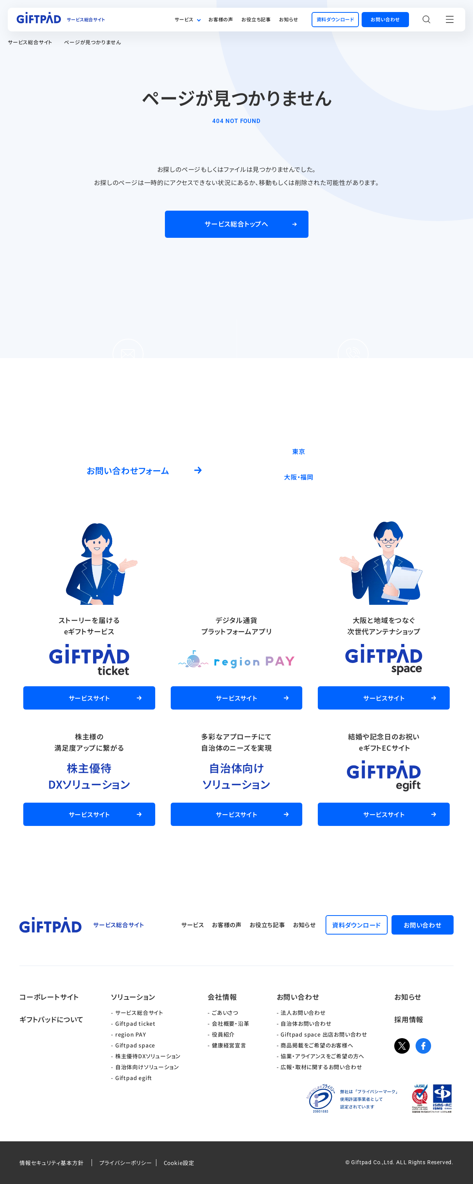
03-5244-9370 (374, 451)
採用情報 (408, 1019)
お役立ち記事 (256, 19)
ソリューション (133, 997)
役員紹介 (223, 1034)
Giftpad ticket (135, 1023)
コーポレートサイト (49, 997)
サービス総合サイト (30, 42)
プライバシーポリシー (125, 1162)
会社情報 (222, 997)
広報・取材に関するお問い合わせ (321, 1067)
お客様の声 (220, 19)
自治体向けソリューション (147, 1067)
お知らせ (288, 19)
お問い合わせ (298, 997)
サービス (184, 19)
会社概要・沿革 (230, 1023)
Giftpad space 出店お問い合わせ (324, 1034)
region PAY (130, 1034)
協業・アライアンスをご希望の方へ (322, 1056)
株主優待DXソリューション (147, 1056)
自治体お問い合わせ (306, 1023)
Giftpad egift (133, 1078)
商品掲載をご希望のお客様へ (317, 1045)
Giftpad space (135, 1045)
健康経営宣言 (229, 1045)
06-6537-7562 (374, 476)
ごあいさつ (225, 1012)
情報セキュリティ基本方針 (51, 1162)
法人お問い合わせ (303, 1012)
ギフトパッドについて (51, 1019)
